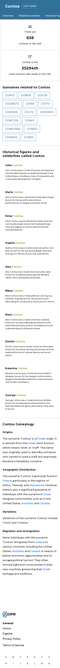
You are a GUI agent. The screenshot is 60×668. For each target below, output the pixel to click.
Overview (8, 15)
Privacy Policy (11, 638)
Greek (42, 438)
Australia (27, 503)
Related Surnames (29, 15)
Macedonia (37, 485)
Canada (45, 503)
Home (7, 628)
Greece (7, 480)
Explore (7, 633)
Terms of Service (13, 645)
